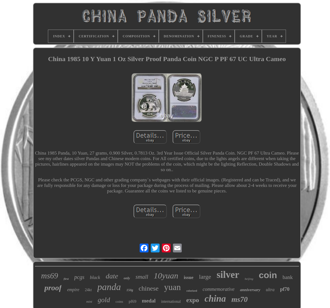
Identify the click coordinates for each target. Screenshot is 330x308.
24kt (88, 290)
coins (119, 301)
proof (53, 287)
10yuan (166, 275)
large (205, 276)
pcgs (79, 277)
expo (192, 300)
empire (73, 289)
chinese (148, 288)
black (95, 277)
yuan (172, 287)
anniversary (250, 290)
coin (268, 275)
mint (89, 302)
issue (188, 277)
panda (109, 287)
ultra (270, 289)
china (215, 299)
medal (149, 301)
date (112, 276)
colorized (191, 290)
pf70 (285, 289)
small (141, 276)
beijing (249, 278)
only (127, 278)
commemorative (218, 289)
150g (129, 290)
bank (288, 277)
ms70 (239, 299)
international (171, 301)
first (66, 278)
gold (104, 300)
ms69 (49, 275)
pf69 (132, 301)
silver (228, 274)
